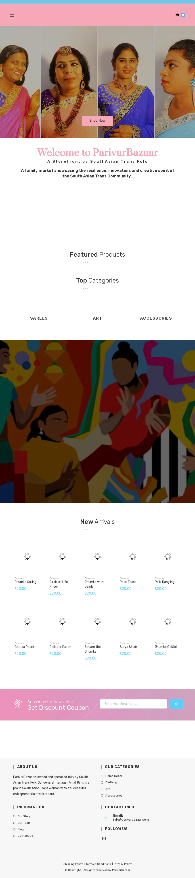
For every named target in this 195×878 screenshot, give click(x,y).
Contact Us (25, 835)
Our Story (24, 816)
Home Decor (113, 776)
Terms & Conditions (98, 864)
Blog (21, 829)
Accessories (113, 795)
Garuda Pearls (25, 647)
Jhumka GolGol (166, 647)
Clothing (111, 782)
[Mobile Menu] (13, 15)
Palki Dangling (164, 582)
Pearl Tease (128, 582)
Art (107, 789)
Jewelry (19, 578)
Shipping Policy (73, 864)
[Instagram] (104, 838)
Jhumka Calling (25, 582)
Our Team (24, 822)
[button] (97, 121)
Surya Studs (129, 647)
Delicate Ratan (60, 647)
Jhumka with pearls (94, 584)
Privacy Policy (123, 864)
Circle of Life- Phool (59, 584)
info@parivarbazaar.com (131, 820)
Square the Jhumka (93, 649)
